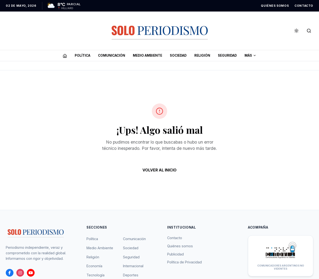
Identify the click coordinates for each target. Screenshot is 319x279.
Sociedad (130, 248)
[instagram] (20, 273)
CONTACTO (303, 5)
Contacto (174, 238)
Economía (94, 266)
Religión (92, 257)
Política (92, 239)
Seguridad (131, 257)
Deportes (130, 275)
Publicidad (175, 254)
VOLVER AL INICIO (159, 170)
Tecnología (95, 275)
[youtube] (31, 273)
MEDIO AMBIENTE (147, 55)
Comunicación (134, 239)
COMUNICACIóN (111, 55)
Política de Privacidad (184, 262)
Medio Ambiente (99, 248)
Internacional (133, 266)
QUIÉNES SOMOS (275, 5)
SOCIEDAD (178, 55)
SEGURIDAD (227, 55)
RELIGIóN (202, 55)
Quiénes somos (180, 246)
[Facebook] (9, 273)
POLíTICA (82, 55)
